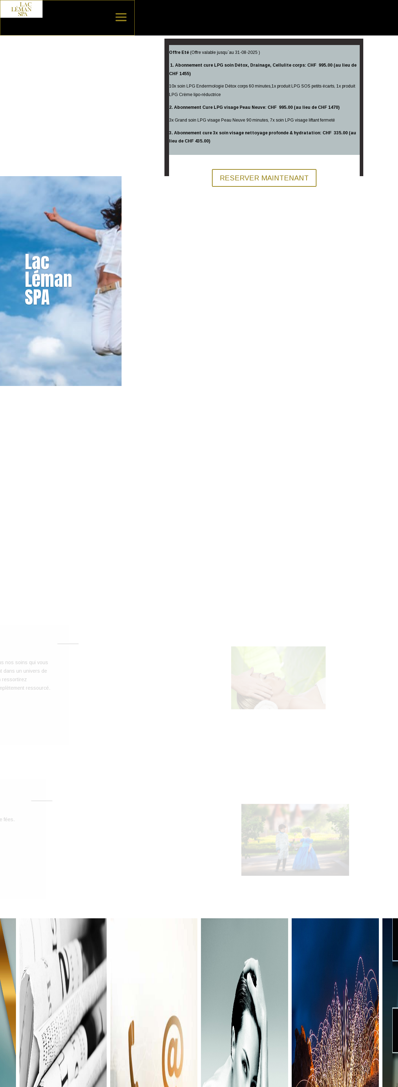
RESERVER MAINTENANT (264, 178)
